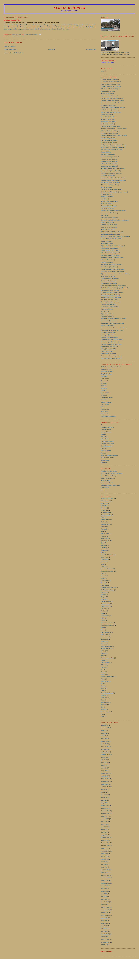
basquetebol (104, 545)
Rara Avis (103, 453)
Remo (102, 688)
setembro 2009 (105, 883)
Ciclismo (103, 566)
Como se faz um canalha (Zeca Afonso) (111, 103)
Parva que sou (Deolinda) (108, 154)
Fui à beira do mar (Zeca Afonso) (110, 110)
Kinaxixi (103, 434)
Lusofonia (103, 641)
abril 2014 (104, 736)
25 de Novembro (105, 512)
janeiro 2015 (104, 725)
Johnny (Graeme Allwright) (108, 349)
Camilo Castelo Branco (107, 554)
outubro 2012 (104, 784)
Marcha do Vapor (105, 480)
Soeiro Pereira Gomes (107, 693)
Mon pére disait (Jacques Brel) (109, 201)
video (102, 714)
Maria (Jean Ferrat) (106, 203)
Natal (102, 655)
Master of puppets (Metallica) (109, 159)
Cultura (103, 576)
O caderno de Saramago (107, 441)
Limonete (103, 390)
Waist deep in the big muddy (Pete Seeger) (112, 330)
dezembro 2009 (105, 875)
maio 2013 (104, 765)
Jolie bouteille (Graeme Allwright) (110, 131)
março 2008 (104, 931)
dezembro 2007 (105, 939)
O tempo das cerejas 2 (107, 397)
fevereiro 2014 (105, 741)
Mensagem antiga (90, 49)
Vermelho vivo (105, 414)
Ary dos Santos (105, 533)
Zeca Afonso (104, 462)
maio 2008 (104, 926)
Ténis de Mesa (105, 702)
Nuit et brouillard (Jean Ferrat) (109, 299)
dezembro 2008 (105, 907)
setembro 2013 (105, 754)
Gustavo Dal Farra (106, 152)
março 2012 (104, 803)
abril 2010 (104, 864)
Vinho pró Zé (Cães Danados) (109, 227)
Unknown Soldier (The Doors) (109, 224)
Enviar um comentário (10, 46)
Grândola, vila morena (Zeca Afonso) (111, 86)
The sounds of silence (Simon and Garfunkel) (113, 318)
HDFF (103, 618)
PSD (102, 686)
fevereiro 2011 (105, 837)
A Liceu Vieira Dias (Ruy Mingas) (110, 88)
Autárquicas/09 (105, 540)
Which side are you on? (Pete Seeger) (111, 297)
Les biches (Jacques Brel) (108, 124)
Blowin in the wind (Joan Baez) (109, 161)
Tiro (102, 707)
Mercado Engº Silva (106, 648)
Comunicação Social (106, 569)
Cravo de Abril (105, 378)
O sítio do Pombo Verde (107, 443)
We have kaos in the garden (108, 416)
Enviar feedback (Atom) (16, 53)
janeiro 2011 (104, 840)
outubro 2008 (104, 912)
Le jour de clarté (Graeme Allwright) (111, 171)
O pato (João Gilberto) (107, 309)
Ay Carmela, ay (105, 311)
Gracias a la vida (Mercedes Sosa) (110, 255)
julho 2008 (104, 920)
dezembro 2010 (105, 843)
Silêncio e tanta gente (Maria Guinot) (111, 112)
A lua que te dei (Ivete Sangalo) (109, 337)
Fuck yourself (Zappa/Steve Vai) (110, 306)
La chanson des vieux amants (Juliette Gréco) (113, 145)
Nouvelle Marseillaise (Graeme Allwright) (112, 257)
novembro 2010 (105, 845)
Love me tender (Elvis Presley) (109, 213)
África (103, 517)
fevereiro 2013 (105, 773)
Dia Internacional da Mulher (108, 587)
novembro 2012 (105, 781)
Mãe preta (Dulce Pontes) (108, 260)
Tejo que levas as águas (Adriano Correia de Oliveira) (115, 274)
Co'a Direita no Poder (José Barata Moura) (112, 98)
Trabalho (103, 709)
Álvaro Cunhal (105, 519)
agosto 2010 (104, 853)
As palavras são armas (107, 371)
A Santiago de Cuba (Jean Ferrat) (110, 185)
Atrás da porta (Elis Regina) (108, 353)
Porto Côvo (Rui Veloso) (107, 325)
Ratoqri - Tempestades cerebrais (109, 455)
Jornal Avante (104, 634)
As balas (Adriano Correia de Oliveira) (111, 173)
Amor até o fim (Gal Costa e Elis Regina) (112, 231)
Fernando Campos (106, 601)
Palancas (103, 665)
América (103, 522)
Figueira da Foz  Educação (108, 498)
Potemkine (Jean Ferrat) (107, 196)
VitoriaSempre (105, 487)
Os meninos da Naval (107, 483)
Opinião (103, 660)
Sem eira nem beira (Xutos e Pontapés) (111, 264)
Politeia (103, 407)
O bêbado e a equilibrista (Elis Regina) (111, 344)
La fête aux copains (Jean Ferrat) (110, 79)
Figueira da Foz (105, 606)
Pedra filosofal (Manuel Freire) (109, 267)
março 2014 (104, 738)
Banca (102, 543)
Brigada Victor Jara (106, 241)
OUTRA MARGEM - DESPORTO (110, 485)
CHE (102, 564)
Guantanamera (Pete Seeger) (108, 304)
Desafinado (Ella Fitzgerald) (108, 281)
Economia (103, 592)
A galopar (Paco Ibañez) (107, 313)
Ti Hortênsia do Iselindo (107, 457)
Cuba (102, 573)
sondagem (103, 695)
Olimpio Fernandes (106, 402)
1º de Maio (104, 508)
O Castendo (104, 395)
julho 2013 (104, 760)
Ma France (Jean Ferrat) (107, 316)
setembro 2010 (105, 851)
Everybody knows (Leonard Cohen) (110, 302)
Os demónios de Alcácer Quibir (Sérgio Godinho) (114, 192)
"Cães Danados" (105, 501)
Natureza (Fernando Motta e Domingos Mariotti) (114, 128)
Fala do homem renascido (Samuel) (110, 253)
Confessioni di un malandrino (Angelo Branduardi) (115, 288)
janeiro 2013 (104, 776)
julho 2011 (104, 824)
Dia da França (105, 580)
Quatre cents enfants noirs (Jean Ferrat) (111, 356)
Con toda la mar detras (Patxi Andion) (111, 189)
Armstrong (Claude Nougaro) (109, 206)
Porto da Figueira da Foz (107, 676)
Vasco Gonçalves (105, 712)
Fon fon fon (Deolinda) (107, 208)
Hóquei (103, 627)
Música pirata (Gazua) (107, 243)
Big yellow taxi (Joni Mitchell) (109, 346)
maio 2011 (104, 829)
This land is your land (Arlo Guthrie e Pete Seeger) (114, 220)
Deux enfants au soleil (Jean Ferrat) (110, 234)
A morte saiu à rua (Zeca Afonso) (110, 250)
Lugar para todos (105, 392)
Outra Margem (105, 404)
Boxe (102, 552)
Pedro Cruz (104, 448)
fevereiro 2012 (105, 805)
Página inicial (51, 49)
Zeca (102, 716)
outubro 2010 (104, 848)
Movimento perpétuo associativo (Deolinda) (113, 168)
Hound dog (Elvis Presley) (108, 91)
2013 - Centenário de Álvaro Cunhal (111, 367)
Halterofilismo (105, 615)
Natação (103, 653)
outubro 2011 (104, 816)
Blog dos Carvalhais (106, 374)
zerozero (103, 490)
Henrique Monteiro (106, 432)
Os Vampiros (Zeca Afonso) (108, 335)
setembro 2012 (105, 786)
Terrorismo (104, 704)
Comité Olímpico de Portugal (109, 476)
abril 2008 (104, 928)
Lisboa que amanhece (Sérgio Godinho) (111, 339)
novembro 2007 (105, 942)
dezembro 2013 (105, 746)
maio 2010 (104, 861)
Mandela (103, 644)
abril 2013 (104, 768)
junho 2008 (104, 923)
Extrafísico (104, 383)
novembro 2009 (105, 878)
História (103, 620)
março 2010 (104, 867)
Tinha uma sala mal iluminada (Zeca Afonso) (113, 147)
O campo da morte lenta (107, 658)
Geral (102, 613)
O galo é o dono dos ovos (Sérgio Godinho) (112, 269)
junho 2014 (104, 730)
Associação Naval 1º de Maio (109, 471)
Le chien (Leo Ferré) (106, 194)
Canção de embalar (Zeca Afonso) (110, 278)
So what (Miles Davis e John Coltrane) (111, 238)
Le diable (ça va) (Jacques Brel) (109, 133)
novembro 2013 (105, 749)
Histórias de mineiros (107, 623)
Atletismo (103, 536)
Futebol (103, 611)
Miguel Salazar (105, 439)
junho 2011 (104, 827)
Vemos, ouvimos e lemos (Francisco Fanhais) (113, 178)
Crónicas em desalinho (107, 571)
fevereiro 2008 (105, 934)
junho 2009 (104, 891)
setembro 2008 (105, 915)
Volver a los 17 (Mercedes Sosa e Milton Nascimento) (115, 236)
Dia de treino (104, 585)
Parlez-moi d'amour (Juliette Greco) (110, 84)
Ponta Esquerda (105, 409)
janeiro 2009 (104, 904)
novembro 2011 (105, 813)
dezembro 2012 (105, 778)
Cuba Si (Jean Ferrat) (107, 351)
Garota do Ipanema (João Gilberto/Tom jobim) (113, 180)
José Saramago (105, 637)
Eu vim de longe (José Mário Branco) (111, 358)
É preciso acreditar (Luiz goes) (109, 96)
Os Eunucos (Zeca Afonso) (108, 332)
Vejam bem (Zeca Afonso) (108, 276)
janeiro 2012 (104, 808)
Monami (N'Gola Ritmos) (108, 229)
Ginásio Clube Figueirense (108, 478)
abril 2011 (103, 832)
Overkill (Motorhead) (107, 114)
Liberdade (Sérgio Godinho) (108, 138)
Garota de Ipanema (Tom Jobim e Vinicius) (112, 100)
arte (102, 531)
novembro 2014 (105, 728)
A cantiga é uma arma (107, 262)
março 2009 (104, 899)
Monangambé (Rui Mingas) (108, 121)
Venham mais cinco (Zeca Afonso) (110, 182)
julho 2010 (104, 856)
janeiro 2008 (104, 936)
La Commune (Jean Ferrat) (108, 105)
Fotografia (104, 608)
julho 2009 (104, 888)
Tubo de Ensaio (105, 460)
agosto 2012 (104, 789)
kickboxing (104, 639)
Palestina (103, 667)
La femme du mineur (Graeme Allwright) (112, 292)
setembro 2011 (105, 819)
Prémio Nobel (105, 681)
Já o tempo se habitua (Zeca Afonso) (111, 81)
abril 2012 (104, 800)
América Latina (105, 524)
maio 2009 (104, 894)
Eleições (103, 597)
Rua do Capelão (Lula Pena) (108, 117)
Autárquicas (104, 538)
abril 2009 (104, 896)
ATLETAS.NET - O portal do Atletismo (111, 473)
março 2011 (104, 835)
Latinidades (104, 388)
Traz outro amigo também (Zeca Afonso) (112, 149)
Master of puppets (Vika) (107, 119)
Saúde (102, 690)
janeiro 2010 (104, 872)
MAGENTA (104, 436)
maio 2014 (104, 733)
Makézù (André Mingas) (107, 93)
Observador (104, 400)
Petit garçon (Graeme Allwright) (109, 217)
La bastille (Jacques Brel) (108, 175)
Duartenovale (104, 381)
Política (103, 674)
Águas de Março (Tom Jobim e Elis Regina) (113, 245)
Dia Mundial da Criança (107, 590)
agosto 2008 (104, 918)
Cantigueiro (104, 376)
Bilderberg (104, 547)
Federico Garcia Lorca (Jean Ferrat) (110, 126)
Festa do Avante (105, 604)
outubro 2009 (104, 880)
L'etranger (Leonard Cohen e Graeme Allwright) (114, 135)
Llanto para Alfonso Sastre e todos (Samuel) (113, 271)
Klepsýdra (104, 385)
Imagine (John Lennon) (107, 222)
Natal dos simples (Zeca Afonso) (110, 342)
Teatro (102, 700)
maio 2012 (104, 797)
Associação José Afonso (107, 427)
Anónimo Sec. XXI (106, 369)
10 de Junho (104, 503)
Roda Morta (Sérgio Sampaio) (109, 142)
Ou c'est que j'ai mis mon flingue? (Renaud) (113, 107)
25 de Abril (104, 510)
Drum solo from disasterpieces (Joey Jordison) (113, 285)
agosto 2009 (104, 886)
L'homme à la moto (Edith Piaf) (109, 166)
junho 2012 (104, 795)
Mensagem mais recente (10, 49)
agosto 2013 (104, 757)
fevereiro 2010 (105, 869)
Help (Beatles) (105, 199)
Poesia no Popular (106, 450)
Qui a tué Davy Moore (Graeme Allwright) (112, 323)
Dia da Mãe (104, 583)
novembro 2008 (105, 910)
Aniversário (104, 529)
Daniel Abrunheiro (106, 429)
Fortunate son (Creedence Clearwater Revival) (113, 210)
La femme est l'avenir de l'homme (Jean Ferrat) (113, 328)
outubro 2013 (104, 752)
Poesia (103, 672)
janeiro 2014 (104, 744)
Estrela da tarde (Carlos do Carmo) (110, 295)
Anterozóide (104, 425)
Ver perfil (103, 71)
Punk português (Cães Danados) (109, 248)
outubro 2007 (104, 944)
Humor (103, 630)
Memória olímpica (106, 646)
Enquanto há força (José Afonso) (110, 156)
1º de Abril (104, 505)
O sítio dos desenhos (106, 446)
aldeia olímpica (69, 7)
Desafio (103, 578)
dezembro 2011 (105, 811)
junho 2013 (104, 762)
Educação (103, 594)
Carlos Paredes (105, 559)
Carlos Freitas (105, 557)
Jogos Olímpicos (18, 36)
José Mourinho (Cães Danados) (109, 140)
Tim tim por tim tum (106, 187)
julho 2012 (104, 792)
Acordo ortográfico (106, 515)
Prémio (103, 679)
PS (102, 683)
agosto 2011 (104, 821)
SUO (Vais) (104, 697)
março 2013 (104, 770)
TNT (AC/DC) (105, 215)
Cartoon (103, 562)
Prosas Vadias (104, 411)
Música (103, 651)
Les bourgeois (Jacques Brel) (109, 283)
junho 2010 (104, 859)
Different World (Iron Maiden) (109, 164)
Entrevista (103, 599)
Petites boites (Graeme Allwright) (110, 290)
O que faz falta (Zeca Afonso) (109, 321)
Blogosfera (104, 550)
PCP (102, 669)
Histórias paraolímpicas (107, 625)
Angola (103, 526)
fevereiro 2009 (105, 902)
